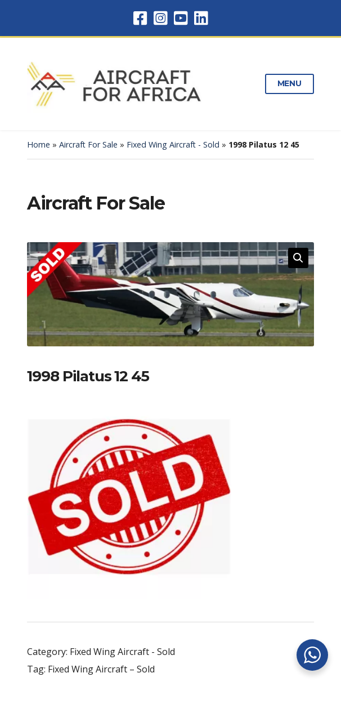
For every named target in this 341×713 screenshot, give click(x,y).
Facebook (140, 18)
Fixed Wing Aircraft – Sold (101, 669)
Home (38, 144)
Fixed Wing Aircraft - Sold (173, 144)
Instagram (160, 18)
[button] (298, 258)
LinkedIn (201, 18)
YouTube (181, 18)
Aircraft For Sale (88, 144)
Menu (289, 83)
